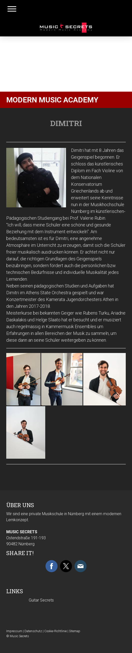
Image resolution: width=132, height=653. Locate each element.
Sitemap (74, 631)
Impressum (14, 631)
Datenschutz (33, 631)
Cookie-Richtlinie (55, 631)
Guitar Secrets (41, 600)
